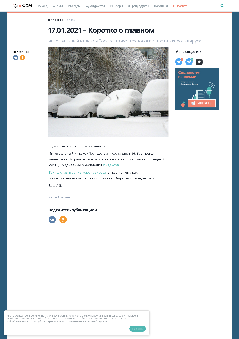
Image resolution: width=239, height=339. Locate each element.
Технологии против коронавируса (77, 172)
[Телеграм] (178, 61)
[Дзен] (199, 61)
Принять (137, 328)
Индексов (111, 165)
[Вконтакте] (15, 57)
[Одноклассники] (22, 57)
